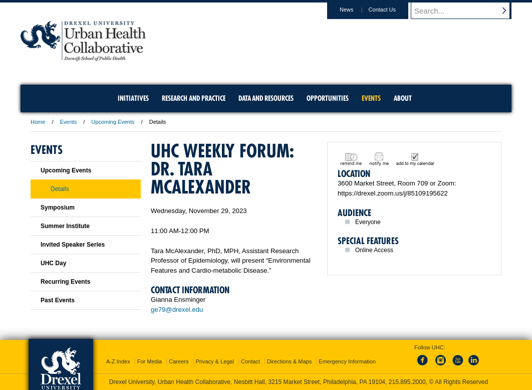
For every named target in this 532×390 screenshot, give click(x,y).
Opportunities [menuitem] (328, 98)
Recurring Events (65, 281)
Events (68, 122)
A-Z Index (118, 361)
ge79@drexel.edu (177, 309)
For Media (149, 361)
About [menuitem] (403, 98)
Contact (250, 361)
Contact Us (391, 10)
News (356, 10)
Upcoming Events (112, 122)
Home (38, 122)
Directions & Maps (289, 361)
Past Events (58, 300)
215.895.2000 (407, 381)
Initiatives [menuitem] (133, 98)
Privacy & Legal (215, 361)
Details (60, 188)
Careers (178, 361)
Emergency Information (347, 361)
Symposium (58, 207)
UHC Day (53, 263)
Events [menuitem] (371, 98)
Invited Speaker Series (73, 244)
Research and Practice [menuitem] (193, 98)
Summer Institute (65, 226)
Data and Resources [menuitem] (266, 98)
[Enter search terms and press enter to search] (466, 11)
